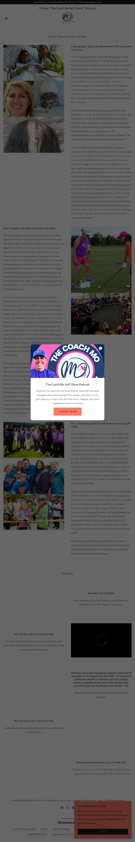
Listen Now (67, 412)
